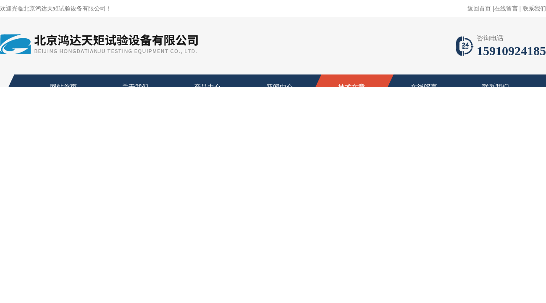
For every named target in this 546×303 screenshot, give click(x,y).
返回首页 (479, 8)
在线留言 (506, 8)
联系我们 (534, 8)
